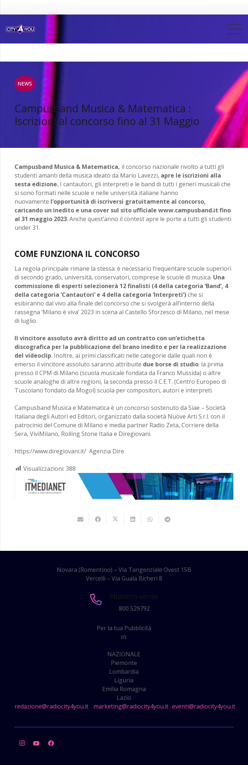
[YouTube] (36, 743)
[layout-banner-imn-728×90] (124, 498)
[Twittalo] (115, 519)
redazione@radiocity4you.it (51, 706)
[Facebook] (51, 743)
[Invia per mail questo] (80, 519)
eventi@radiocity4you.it (203, 706)
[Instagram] (22, 743)
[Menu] (235, 29)
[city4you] (20, 29)
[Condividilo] (98, 519)
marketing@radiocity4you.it (130, 706)
